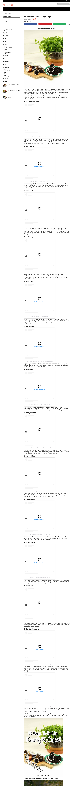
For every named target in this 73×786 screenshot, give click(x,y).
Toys (5, 75)
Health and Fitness (8, 48)
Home (5, 9)
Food (5, 43)
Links (5, 57)
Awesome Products (8, 29)
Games (5, 44)
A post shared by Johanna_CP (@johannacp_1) (39, 621)
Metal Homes (7, 61)
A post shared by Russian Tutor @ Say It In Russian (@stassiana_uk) (39, 706)
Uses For (6, 78)
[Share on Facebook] (31, 24)
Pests (5, 63)
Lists (5, 58)
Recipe (5, 66)
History (5, 49)
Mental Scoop (8, 5)
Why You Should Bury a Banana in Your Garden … (14, 91)
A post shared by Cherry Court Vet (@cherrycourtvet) (39, 181)
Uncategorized (7, 77)
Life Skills (6, 55)
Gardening (6, 46)
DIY (38, 19)
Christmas (6, 35)
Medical (5, 60)
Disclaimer (10, 9)
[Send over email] (59, 24)
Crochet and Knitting (8, 40)
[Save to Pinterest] (45, 24)
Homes (5, 51)
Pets (5, 64)
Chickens (6, 34)
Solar (5, 72)
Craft (30, 13)
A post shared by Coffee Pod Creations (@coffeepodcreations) (40, 404)
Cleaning (6, 37)
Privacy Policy (17, 9)
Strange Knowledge (8, 74)
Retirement (6, 67)
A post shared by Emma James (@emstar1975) (39, 226)
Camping (6, 32)
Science (5, 69)
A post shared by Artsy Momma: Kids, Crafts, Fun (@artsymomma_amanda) (39, 361)
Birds (5, 31)
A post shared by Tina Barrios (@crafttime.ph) (40, 272)
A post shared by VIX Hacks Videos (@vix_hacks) (39, 491)
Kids (5, 54)
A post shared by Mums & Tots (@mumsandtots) (39, 316)
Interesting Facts (7, 52)
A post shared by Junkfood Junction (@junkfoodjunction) (40, 534)
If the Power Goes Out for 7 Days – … (13, 97)
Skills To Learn (7, 71)
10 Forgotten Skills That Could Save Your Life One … (14, 85)
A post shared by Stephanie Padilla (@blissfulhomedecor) (39, 577)
